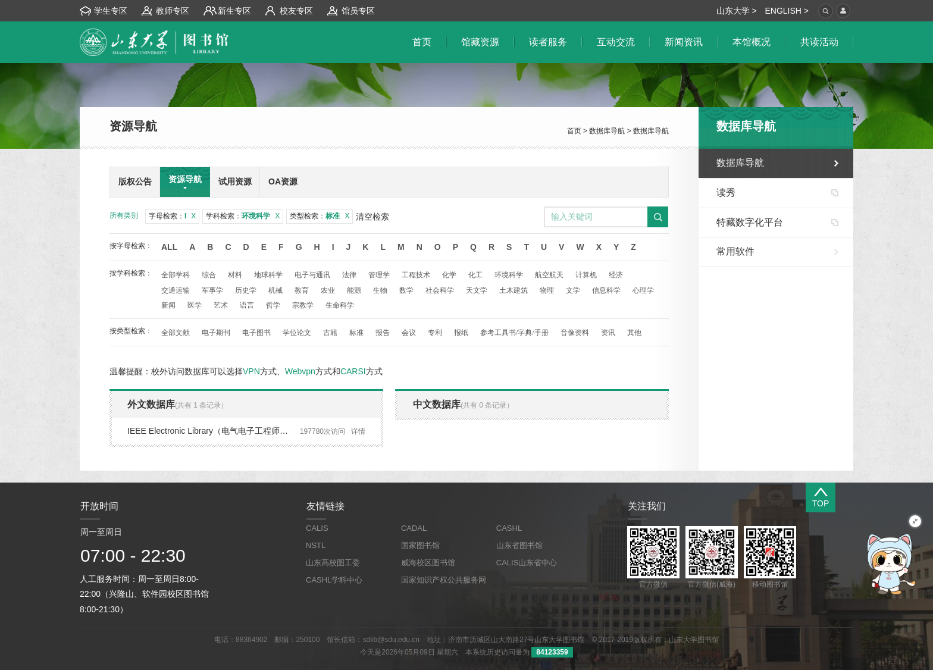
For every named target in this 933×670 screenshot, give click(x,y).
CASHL (509, 528)
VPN (251, 371)
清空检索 (372, 216)
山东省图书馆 (519, 545)
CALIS (317, 528)
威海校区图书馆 (428, 562)
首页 (574, 131)
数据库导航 (607, 131)
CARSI (353, 371)
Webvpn (300, 371)
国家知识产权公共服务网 (443, 579)
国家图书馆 (420, 545)
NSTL (315, 545)
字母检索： (172, 216)
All (169, 247)
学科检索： (243, 216)
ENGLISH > (787, 10)
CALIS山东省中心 (527, 562)
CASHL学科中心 (334, 579)
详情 (358, 431)
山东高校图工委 (333, 562)
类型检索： (319, 216)
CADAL (414, 528)
